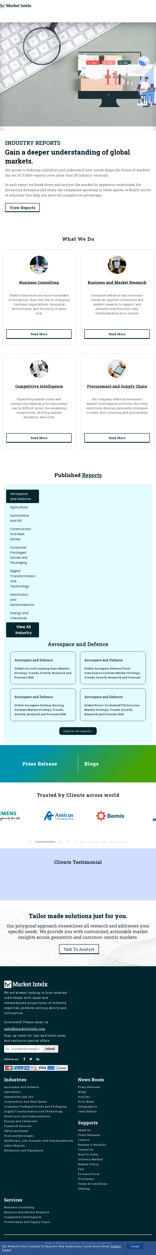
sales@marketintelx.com (24, 1029)
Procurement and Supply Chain (27, 1222)
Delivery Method (90, 1159)
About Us (84, 1130)
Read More (39, 336)
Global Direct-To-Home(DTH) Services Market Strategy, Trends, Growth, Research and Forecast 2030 (111, 709)
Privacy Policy (89, 1174)
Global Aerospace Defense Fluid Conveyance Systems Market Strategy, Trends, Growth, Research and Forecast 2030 (112, 675)
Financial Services (18, 1126)
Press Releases (89, 1087)
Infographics (87, 1106)
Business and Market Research (26, 1212)
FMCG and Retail (16, 1131)
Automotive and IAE (18, 1097)
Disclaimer (86, 1179)
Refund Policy (88, 1164)
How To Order (88, 1154)
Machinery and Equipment (23, 1150)
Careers (84, 1140)
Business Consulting (19, 1207)
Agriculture (12, 1092)
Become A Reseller (92, 1145)
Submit (50, 1049)
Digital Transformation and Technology (33, 1111)
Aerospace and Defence (33, 660)
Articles (84, 1097)
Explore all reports (78, 731)
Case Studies (87, 1111)
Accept (135, 1246)
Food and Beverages (19, 1136)
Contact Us (86, 1149)
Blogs (82, 1092)
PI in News (86, 1101)
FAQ (81, 1169)
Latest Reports (14, 1145)
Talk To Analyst (79, 949)
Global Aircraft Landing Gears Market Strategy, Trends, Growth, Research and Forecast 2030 (43, 673)
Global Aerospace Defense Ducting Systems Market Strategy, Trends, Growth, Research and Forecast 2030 (40, 709)
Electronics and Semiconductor (27, 1116)
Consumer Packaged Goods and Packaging (35, 1106)
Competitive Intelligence (22, 1217)
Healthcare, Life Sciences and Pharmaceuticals (38, 1140)
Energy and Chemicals (21, 1121)
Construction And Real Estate (25, 1101)
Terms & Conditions (92, 1184)
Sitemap (84, 1188)
